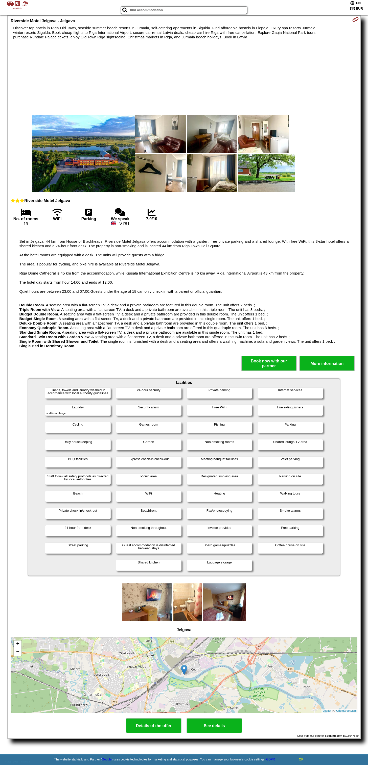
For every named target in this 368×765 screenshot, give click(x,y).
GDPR (270, 759)
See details (214, 726)
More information (327, 363)
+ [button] (17, 644)
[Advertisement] (184, 77)
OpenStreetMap (346, 710)
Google (107, 759)
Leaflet (327, 710)
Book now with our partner (269, 363)
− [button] (17, 652)
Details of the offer (153, 726)
